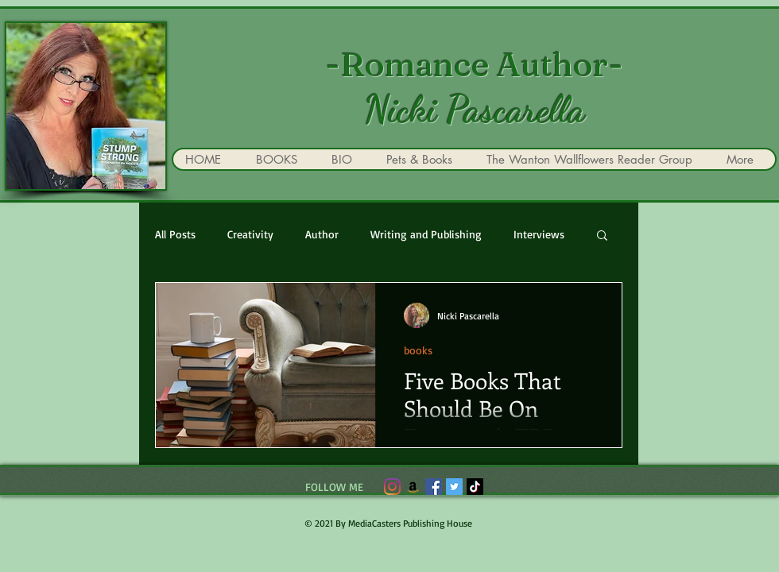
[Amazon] (413, 486)
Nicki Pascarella (474, 109)
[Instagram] (392, 486)
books (418, 350)
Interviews (539, 234)
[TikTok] (475, 486)
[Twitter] (454, 486)
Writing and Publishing (426, 234)
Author (322, 234)
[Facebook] (433, 486)
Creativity (250, 234)
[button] (602, 236)
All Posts (175, 234)
